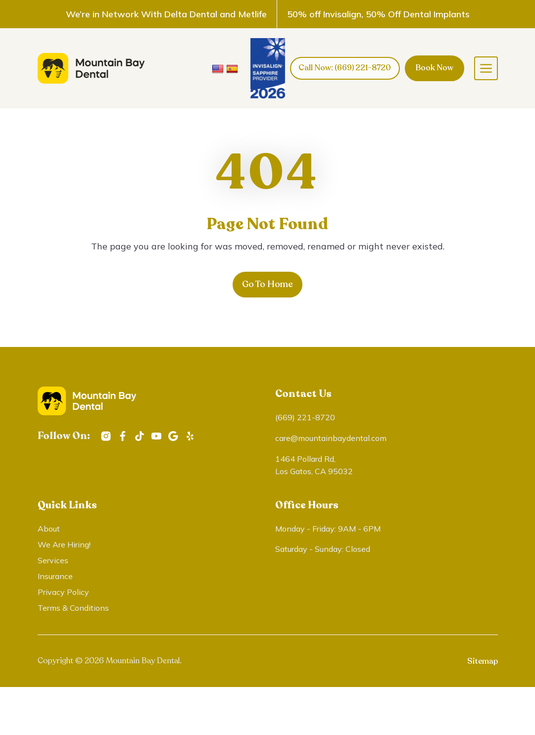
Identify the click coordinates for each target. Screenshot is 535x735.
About (49, 529)
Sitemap (482, 661)
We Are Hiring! (64, 545)
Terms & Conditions (73, 608)
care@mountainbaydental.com (331, 438)
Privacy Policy (63, 592)
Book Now (434, 67)
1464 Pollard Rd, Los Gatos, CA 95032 (314, 465)
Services (53, 561)
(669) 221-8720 (305, 418)
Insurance (55, 577)
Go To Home (267, 285)
